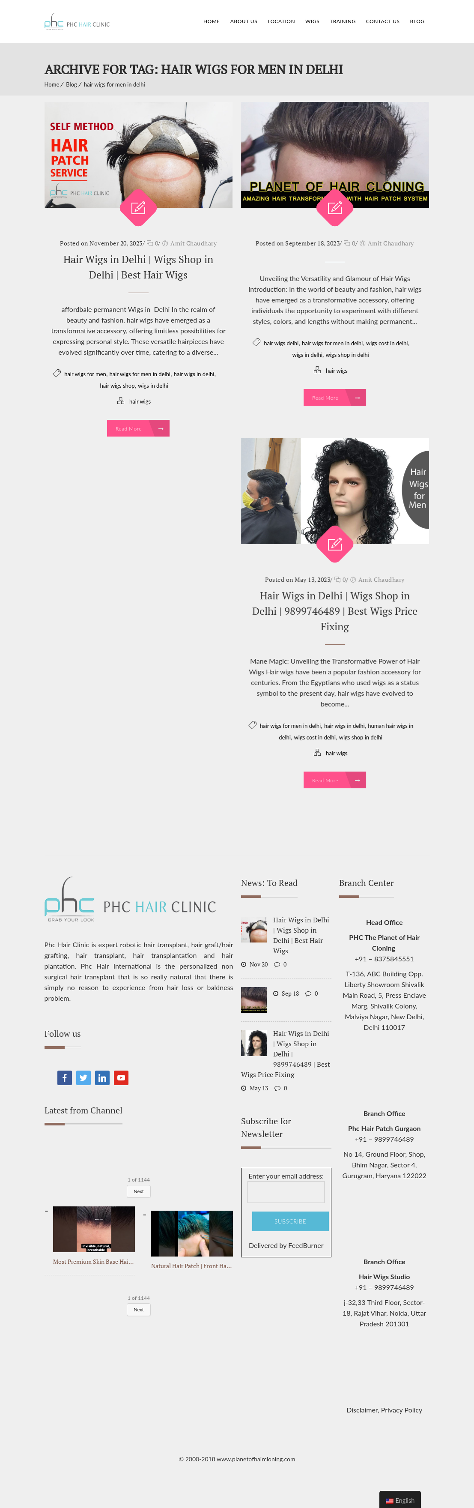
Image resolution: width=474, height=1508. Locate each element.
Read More (140, 428)
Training (343, 21)
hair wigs (140, 401)
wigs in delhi (153, 385)
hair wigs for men (85, 374)
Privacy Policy (402, 1410)
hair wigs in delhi (194, 374)
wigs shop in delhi (347, 354)
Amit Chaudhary (193, 243)
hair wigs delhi (281, 343)
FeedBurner (305, 1245)
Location (281, 21)
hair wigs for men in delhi (114, 84)
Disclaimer (362, 1410)
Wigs (312, 21)
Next (139, 1191)
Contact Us (383, 21)
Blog (417, 21)
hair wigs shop (117, 385)
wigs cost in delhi (387, 343)
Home (211, 21)
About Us (243, 21)
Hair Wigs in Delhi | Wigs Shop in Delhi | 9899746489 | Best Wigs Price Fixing (334, 611)
